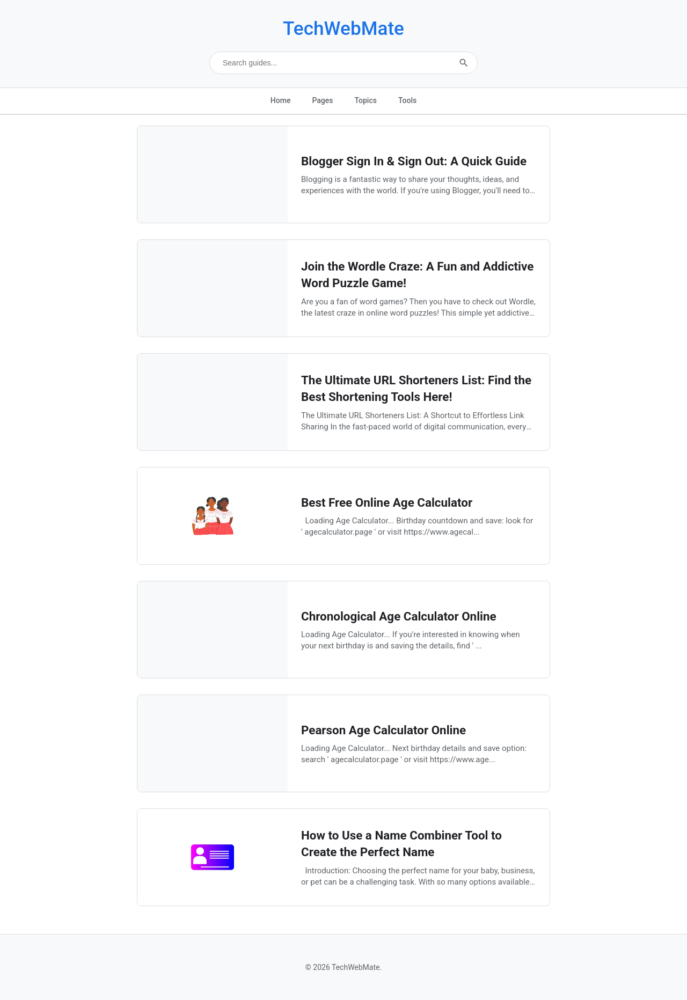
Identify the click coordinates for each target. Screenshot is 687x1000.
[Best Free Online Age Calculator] (212, 561)
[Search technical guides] (343, 63)
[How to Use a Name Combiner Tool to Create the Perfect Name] (212, 902)
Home (281, 100)
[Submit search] (463, 62)
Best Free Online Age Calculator (386, 502)
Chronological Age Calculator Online (398, 616)
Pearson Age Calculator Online (383, 730)
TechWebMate (343, 28)
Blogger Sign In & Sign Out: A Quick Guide (414, 161)
